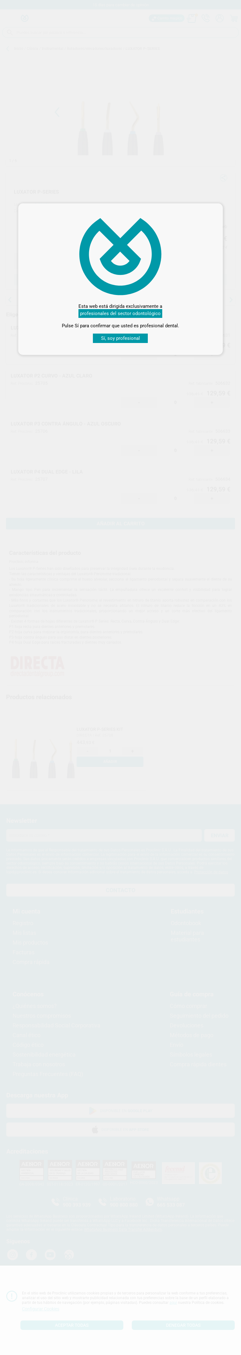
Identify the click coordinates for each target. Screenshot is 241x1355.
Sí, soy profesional (120, 338)
